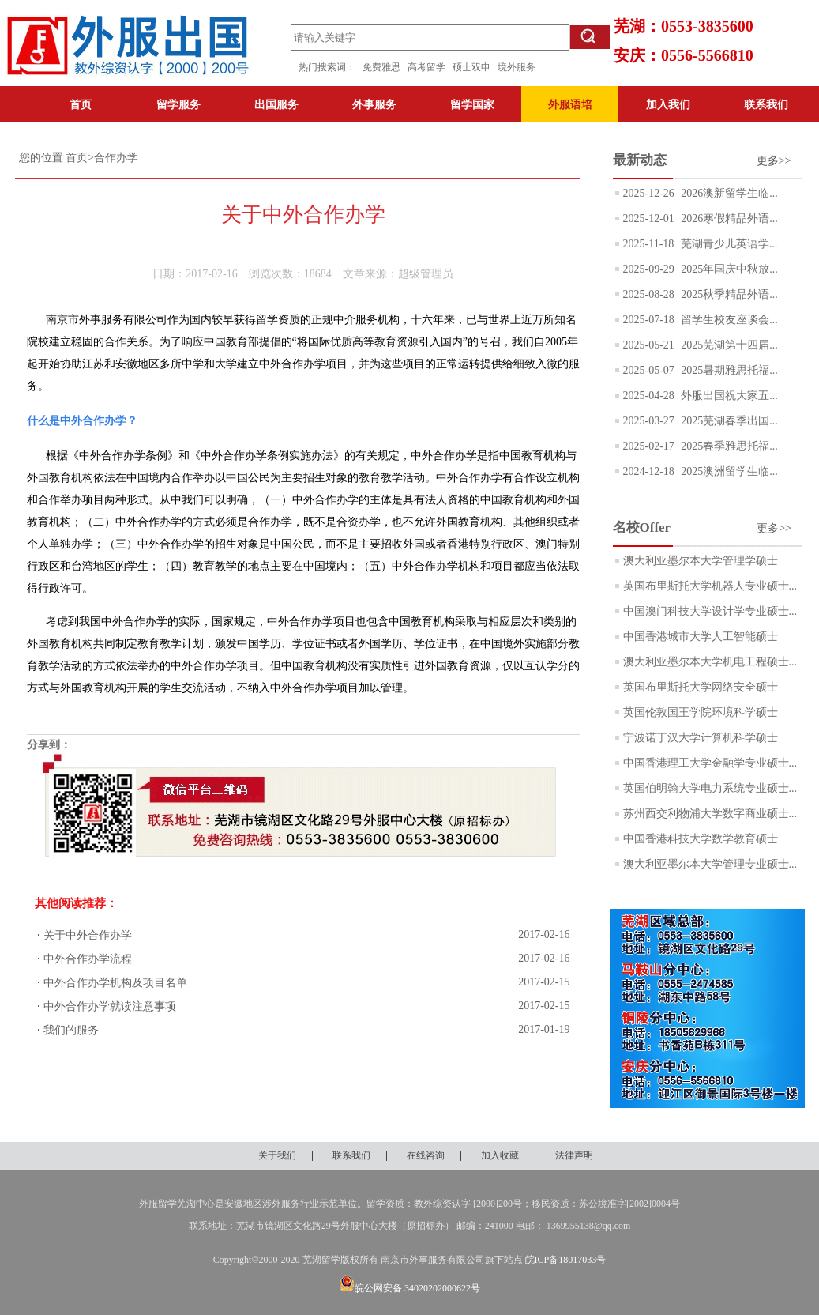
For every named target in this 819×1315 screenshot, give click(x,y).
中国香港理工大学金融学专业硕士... (710, 763)
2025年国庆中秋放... (728, 269)
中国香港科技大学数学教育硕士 (700, 839)
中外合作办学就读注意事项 (109, 1006)
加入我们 (668, 104)
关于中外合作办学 (87, 935)
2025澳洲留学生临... (728, 471)
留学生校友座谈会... (728, 320)
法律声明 (574, 1155)
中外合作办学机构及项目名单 (115, 983)
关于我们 (277, 1155)
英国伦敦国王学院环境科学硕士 (700, 712)
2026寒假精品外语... (728, 218)
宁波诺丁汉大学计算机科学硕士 (700, 738)
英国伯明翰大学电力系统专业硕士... (710, 788)
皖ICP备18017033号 (566, 1259)
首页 (81, 104)
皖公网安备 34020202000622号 (409, 1288)
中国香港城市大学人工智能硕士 (700, 636)
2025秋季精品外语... (728, 294)
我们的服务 (71, 1030)
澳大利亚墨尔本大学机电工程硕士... (710, 662)
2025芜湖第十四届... (728, 345)
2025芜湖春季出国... (728, 421)
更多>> (774, 161)
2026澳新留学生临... (728, 193)
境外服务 (516, 67)
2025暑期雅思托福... (728, 370)
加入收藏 (500, 1155)
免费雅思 (381, 67)
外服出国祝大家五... (728, 395)
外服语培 (570, 104)
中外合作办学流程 (87, 959)
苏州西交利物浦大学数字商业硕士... (710, 814)
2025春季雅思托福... (728, 446)
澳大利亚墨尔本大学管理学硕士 (700, 561)
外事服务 (374, 104)
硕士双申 (475, 67)
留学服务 (178, 104)
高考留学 (430, 67)
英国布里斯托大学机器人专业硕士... (710, 586)
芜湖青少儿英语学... (727, 244)
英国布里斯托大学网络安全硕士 (700, 687)
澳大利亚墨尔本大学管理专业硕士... (710, 864)
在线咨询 (426, 1155)
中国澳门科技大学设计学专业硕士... (710, 611)
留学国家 (472, 104)
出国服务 (276, 104)
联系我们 (766, 104)
